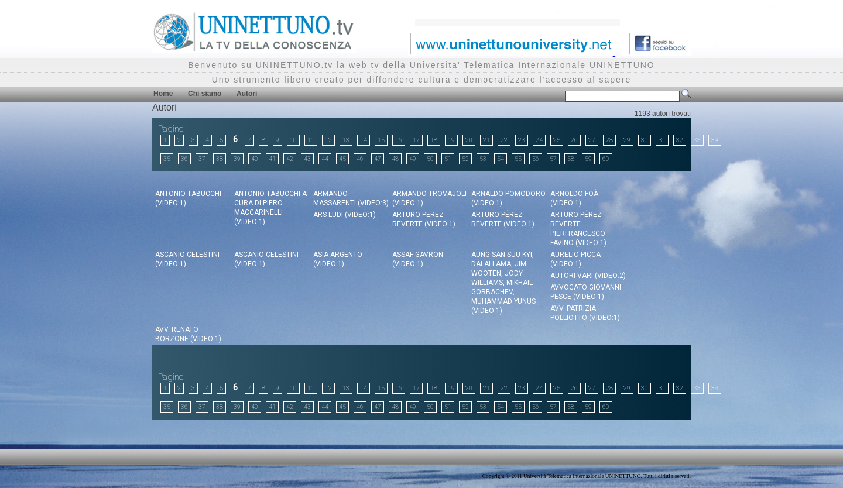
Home (163, 94)
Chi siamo (204, 94)
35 (166, 159)
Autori (247, 94)
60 (605, 159)
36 (184, 159)
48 (395, 159)
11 (310, 140)
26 (574, 140)
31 (662, 140)
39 (237, 159)
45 (342, 159)
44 (324, 159)
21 (486, 140)
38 (219, 159)
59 (588, 159)
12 (328, 140)
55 (518, 159)
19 (451, 140)
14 (363, 140)
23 (521, 140)
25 (556, 140)
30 (644, 140)
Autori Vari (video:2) (588, 276)
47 (377, 159)
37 (201, 159)
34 (714, 140)
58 (570, 159)
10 (293, 140)
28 (609, 140)
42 (289, 159)
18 (433, 140)
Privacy (160, 476)
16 (398, 140)
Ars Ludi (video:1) (344, 215)
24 (539, 140)
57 (553, 159)
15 (381, 140)
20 (468, 140)
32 (679, 140)
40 (254, 159)
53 (482, 159)
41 (272, 159)
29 (626, 140)
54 (500, 159)
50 (430, 159)
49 (412, 159)
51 (447, 159)
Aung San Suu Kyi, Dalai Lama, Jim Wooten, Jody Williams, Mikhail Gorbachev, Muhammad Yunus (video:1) (503, 282)
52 (465, 159)
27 (591, 140)
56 (535, 159)
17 (416, 140)
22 (504, 140)
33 (697, 140)
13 (345, 140)
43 (307, 159)
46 (360, 159)
